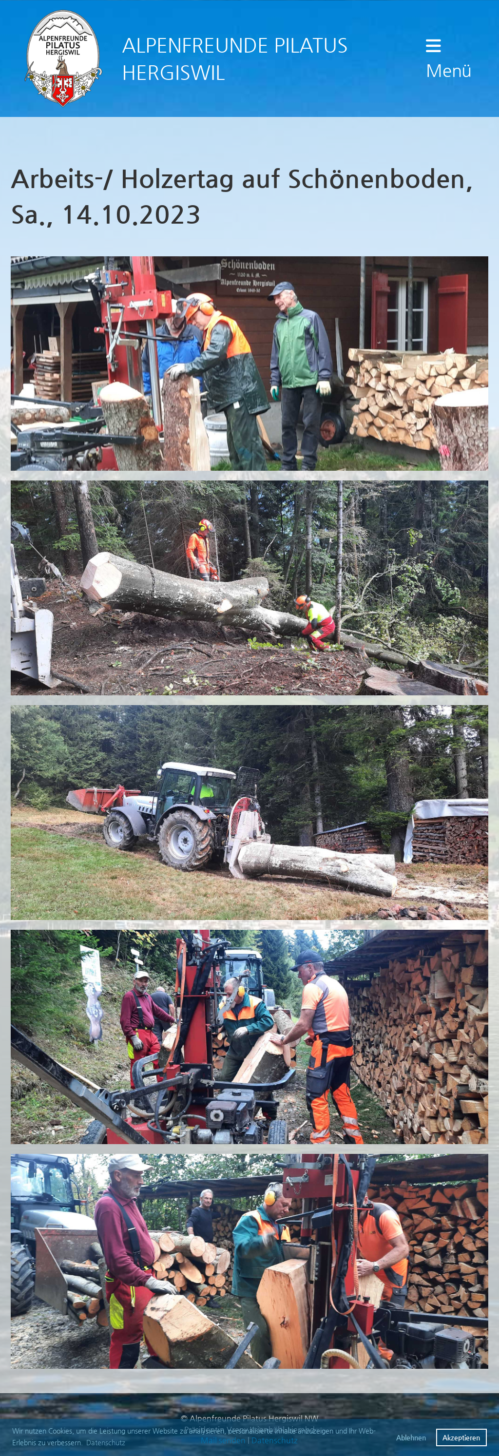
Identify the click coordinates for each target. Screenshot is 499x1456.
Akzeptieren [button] (461, 1437)
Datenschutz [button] (105, 1442)
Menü (448, 58)
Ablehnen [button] (411, 1437)
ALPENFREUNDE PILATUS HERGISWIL (235, 58)
